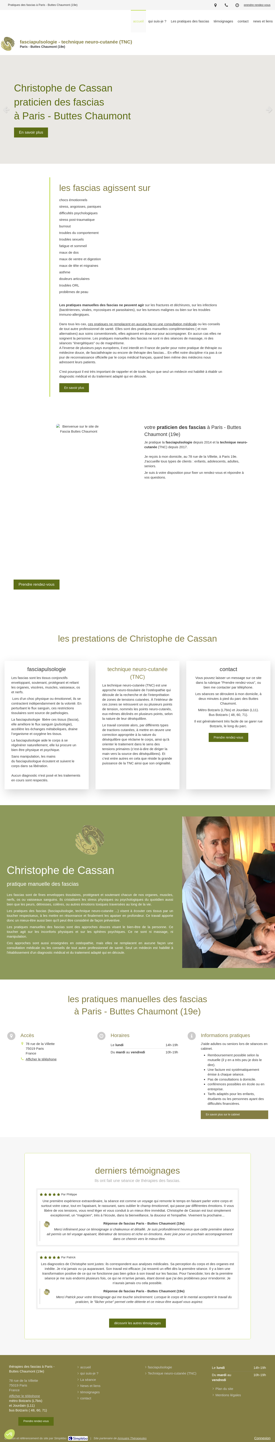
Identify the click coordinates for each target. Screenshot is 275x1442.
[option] (137, 109)
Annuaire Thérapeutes (132, 1438)
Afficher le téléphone (41, 1059)
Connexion (262, 1438)
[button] (9, 1434)
